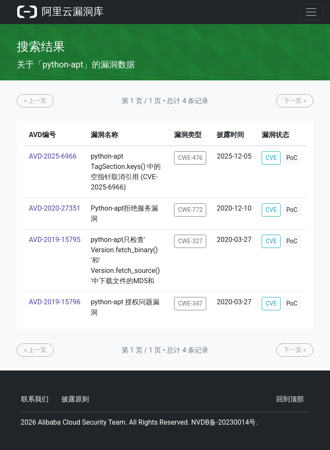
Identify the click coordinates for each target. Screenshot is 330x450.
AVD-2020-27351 (54, 208)
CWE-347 (190, 303)
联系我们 (35, 399)
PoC (291, 157)
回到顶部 (290, 399)
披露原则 (75, 399)
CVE (271, 157)
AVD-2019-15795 (54, 240)
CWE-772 (190, 209)
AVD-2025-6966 (52, 156)
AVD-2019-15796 (54, 302)
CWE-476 (190, 157)
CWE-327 (190, 241)
